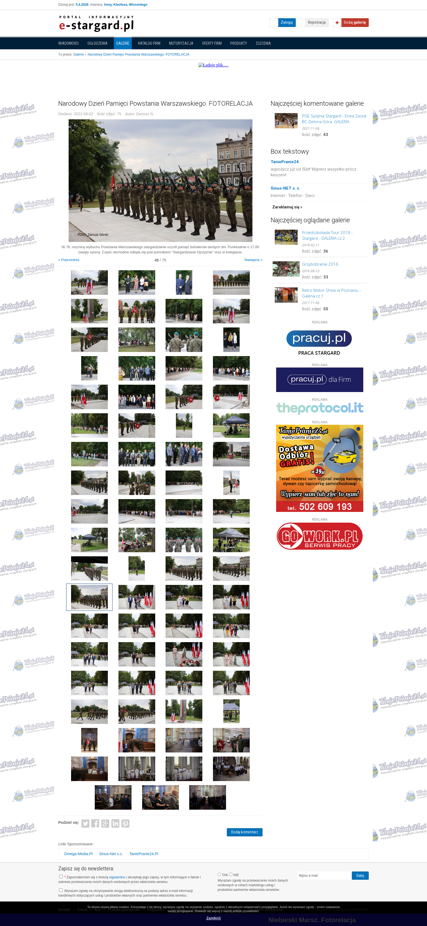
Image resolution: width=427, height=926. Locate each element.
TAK (223, 875)
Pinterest (125, 823)
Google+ (105, 823)
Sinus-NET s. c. (285, 188)
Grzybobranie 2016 (320, 264)
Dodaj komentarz (244, 832)
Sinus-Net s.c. (111, 854)
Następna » (254, 260)
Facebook (95, 823)
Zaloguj (287, 22)
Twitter (85, 823)
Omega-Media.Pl (78, 854)
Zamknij (213, 918)
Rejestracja (317, 22)
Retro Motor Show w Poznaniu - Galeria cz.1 (331, 293)
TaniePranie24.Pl (143, 854)
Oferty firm (212, 43)
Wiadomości (68, 43)
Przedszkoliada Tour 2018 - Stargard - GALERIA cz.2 (327, 235)
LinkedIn (116, 823)
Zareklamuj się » (287, 207)
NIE (234, 875)
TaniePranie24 (285, 161)
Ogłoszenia (97, 43)
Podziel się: (68, 822)
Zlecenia (263, 43)
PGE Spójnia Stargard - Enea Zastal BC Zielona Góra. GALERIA (334, 118)
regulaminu (117, 877)
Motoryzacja (181, 43)
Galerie (122, 43)
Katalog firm (149, 43)
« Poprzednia (68, 260)
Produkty (238, 43)
